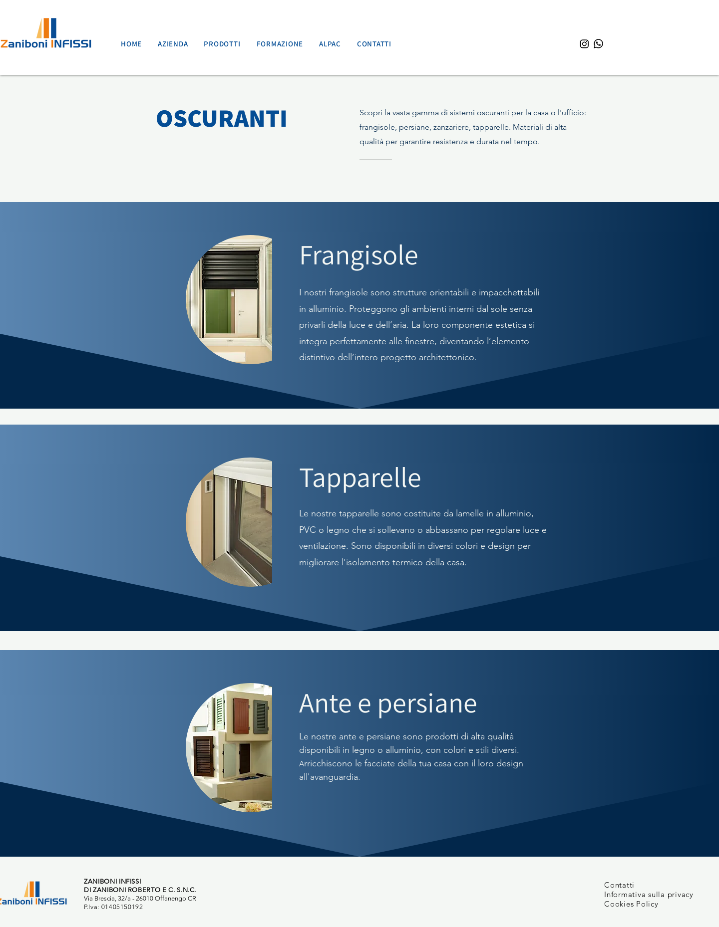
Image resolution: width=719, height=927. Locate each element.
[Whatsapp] (598, 43)
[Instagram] (584, 43)
